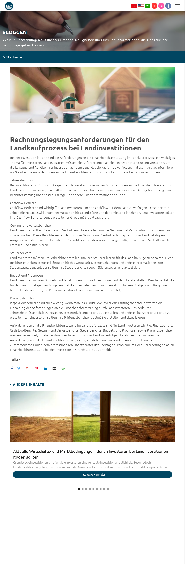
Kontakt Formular (92, 474)
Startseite (12, 57)
